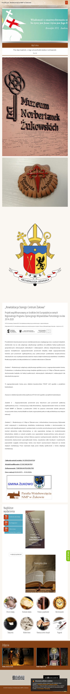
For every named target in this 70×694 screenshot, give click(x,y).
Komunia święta (26, 612)
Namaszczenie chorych (43, 632)
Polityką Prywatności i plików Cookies (47, 684)
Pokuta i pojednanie (43, 612)
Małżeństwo (26, 632)
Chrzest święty (10, 612)
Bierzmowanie (60, 612)
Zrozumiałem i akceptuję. (43, 688)
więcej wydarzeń (16, 554)
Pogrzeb (59, 632)
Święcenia (10, 632)
